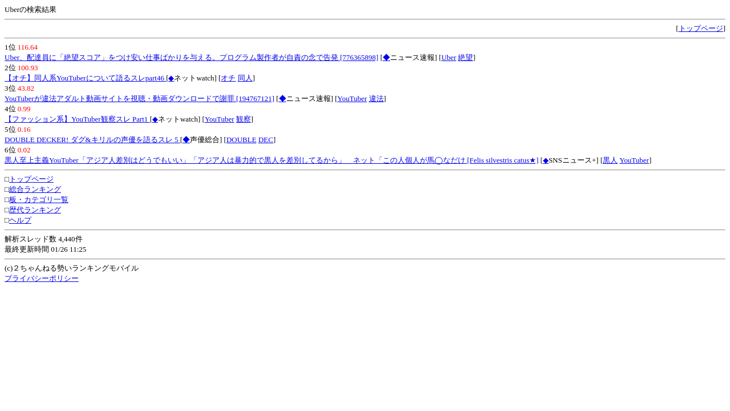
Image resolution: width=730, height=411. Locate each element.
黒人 (610, 160)
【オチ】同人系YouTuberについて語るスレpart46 (85, 78)
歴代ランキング (35, 210)
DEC (265, 139)
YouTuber (352, 98)
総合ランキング (35, 189)
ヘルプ (20, 220)
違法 (376, 98)
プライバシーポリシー (42, 278)
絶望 (465, 57)
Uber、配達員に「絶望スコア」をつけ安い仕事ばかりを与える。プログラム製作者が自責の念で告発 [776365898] (191, 57)
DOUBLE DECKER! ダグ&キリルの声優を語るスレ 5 (92, 139)
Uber (448, 57)
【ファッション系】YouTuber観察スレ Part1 (77, 119)
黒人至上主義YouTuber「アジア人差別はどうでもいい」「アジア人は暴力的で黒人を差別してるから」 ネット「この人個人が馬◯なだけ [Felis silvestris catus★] (271, 160)
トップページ (701, 28)
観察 (243, 119)
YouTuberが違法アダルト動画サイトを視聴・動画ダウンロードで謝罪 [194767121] (139, 98)
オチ (228, 78)
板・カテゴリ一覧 (38, 199)
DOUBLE (241, 139)
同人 (245, 78)
